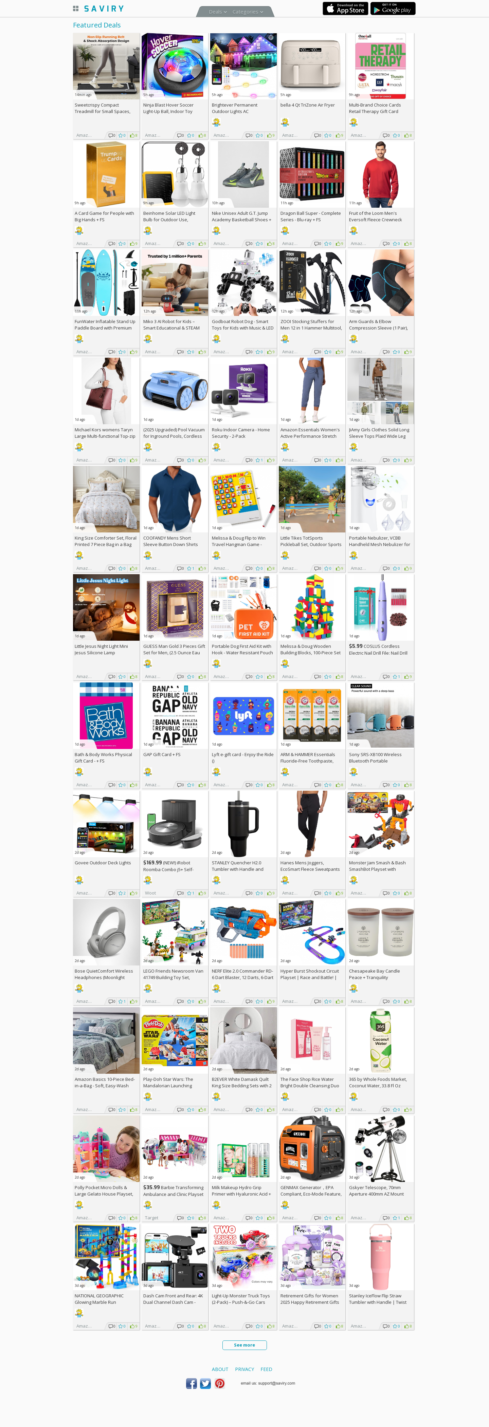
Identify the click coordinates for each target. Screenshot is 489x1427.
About (220, 1369)
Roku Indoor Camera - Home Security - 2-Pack (241, 433)
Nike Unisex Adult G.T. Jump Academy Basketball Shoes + (241, 219)
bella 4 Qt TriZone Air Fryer (307, 105)
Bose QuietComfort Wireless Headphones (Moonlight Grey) (104, 977)
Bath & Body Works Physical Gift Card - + (103, 757)
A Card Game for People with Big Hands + (104, 216)
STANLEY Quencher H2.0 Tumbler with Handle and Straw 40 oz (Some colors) (238, 869)
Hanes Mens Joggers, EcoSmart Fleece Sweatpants (310, 866)
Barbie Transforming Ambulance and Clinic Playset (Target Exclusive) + (173, 1194)
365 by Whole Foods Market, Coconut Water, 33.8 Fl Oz (378, 1082)
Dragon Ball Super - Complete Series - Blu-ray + (310, 216)
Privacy (244, 1369)
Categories (245, 11)
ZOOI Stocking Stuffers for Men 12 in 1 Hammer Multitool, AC (311, 327)
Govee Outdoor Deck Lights (103, 863)
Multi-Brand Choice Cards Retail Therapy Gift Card (375, 108)
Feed (266, 1369)
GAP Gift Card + (162, 754)
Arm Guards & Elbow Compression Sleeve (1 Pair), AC (378, 327)
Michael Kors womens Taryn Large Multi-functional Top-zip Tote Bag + (105, 436)
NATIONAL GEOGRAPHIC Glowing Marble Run (99, 1299)
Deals (215, 11)
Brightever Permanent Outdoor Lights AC (234, 108)
